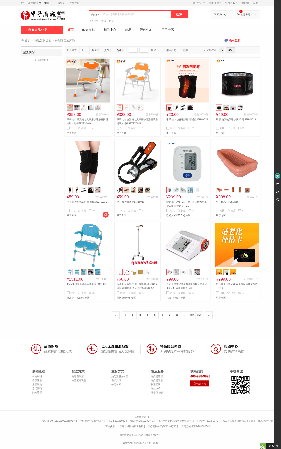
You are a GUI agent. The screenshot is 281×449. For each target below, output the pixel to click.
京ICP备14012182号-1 (142, 420)
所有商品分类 (37, 30)
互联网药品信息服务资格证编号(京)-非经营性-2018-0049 (188, 420)
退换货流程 (157, 376)
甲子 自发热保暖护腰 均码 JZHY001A (236, 119)
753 (199, 315)
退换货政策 (157, 380)
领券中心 (110, 30)
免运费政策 (78, 376)
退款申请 (155, 388)
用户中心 (199, 3)
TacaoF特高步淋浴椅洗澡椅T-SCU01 (86, 284)
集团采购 (37, 384)
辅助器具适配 (42, 40)
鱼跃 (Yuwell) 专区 (126, 297)
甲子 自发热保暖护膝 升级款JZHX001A (87, 201)
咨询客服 (200, 383)
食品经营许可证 (266, 420)
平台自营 (169, 50)
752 (192, 315)
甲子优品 (93, 21)
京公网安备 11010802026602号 (58, 420)
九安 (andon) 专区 (176, 297)
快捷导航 (231, 3)
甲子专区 (167, 30)
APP (255, 3)
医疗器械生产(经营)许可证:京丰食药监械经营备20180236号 (179, 426)
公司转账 (116, 384)
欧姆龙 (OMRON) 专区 (178, 215)
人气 (106, 50)
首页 (70, 30)
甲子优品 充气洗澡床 (227, 201)
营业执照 (110, 426)
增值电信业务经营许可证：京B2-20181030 (102, 420)
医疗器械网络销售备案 (131, 426)
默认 (84, 50)
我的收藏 (215, 3)
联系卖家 (155, 384)
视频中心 (146, 30)
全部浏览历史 (41, 60)
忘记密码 (37, 388)
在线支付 (116, 380)
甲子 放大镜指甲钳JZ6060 (130, 201)
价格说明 (37, 376)
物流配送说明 (79, 380)
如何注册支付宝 (119, 376)
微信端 (245, 3)
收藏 (82, 128)
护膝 (111, 21)
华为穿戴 (88, 30)
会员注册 (37, 380)
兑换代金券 (140, 416)
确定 (153, 50)
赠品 (184, 50)
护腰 (103, 21)
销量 (94, 50)
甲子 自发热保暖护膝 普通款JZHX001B (187, 119)
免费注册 (74, 3)
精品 (128, 30)
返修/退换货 (157, 392)
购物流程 (37, 392)
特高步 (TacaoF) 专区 (78, 297)
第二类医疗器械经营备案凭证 (237, 420)
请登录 (61, 3)
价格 (119, 50)
